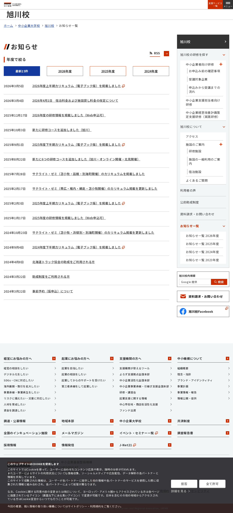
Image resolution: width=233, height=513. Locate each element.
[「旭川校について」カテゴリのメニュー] (224, 126)
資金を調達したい (15, 410)
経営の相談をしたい (16, 368)
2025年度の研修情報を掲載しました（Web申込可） (69, 218)
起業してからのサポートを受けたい (84, 380)
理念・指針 (184, 374)
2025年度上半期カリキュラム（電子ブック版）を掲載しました (78, 203)
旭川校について (191, 126)
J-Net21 (145, 445)
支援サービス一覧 (215, 5)
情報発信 (87, 445)
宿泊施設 (195, 171)
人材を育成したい (15, 404)
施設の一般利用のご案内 (204, 161)
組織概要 (182, 368)
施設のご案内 (195, 144)
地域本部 (87, 421)
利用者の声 (188, 190)
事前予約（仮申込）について (52, 291)
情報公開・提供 (187, 398)
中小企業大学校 (29, 25)
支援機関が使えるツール (135, 368)
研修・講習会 (128, 392)
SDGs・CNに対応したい (19, 380)
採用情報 (30, 445)
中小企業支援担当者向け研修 (203, 102)
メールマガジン (87, 433)
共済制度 (203, 421)
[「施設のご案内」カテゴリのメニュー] (221, 144)
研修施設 (195, 151)
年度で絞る (16, 59)
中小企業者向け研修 (200, 64)
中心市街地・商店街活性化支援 (139, 404)
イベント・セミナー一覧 (145, 433)
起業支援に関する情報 (133, 398)
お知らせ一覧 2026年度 (202, 235)
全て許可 (212, 483)
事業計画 (182, 386)
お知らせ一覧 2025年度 (202, 243)
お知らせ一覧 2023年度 (202, 260)
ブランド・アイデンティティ (195, 380)
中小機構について (203, 358)
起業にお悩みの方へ (87, 358)
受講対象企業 (198, 79)
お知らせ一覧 (189, 226)
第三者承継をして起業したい (79, 386)
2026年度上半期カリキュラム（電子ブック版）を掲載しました (78, 85)
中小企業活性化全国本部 (135, 380)
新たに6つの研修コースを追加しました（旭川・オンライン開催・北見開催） (86, 159)
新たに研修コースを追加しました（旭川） (62, 129)
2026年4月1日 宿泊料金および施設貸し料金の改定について (75, 100)
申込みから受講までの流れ (204, 89)
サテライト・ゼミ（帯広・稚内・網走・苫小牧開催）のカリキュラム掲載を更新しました (94, 188)
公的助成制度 (189, 202)
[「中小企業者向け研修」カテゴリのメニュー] (221, 64)
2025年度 (108, 71)
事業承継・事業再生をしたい (21, 392)
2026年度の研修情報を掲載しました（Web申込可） (69, 115)
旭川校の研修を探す (194, 54)
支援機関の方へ (145, 358)
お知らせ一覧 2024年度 (202, 252)
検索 (219, 282)
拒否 (184, 483)
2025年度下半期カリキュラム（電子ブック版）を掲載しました (78, 144)
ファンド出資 (128, 410)
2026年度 (65, 71)
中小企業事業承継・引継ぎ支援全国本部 (144, 386)
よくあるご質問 (197, 180)
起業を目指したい (73, 368)
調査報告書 (203, 433)
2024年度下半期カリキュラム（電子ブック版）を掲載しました (78, 247)
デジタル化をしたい (16, 374)
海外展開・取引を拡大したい (21, 386)
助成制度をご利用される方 (51, 276)
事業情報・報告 (187, 392)
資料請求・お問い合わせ (197, 214)
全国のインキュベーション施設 (30, 433)
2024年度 (151, 71)
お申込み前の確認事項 (204, 71)
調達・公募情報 (30, 421)
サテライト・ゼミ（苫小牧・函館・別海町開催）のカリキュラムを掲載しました (88, 174)
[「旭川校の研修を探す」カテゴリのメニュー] (224, 54)
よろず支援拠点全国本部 (135, 374)
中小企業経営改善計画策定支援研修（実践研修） (203, 114)
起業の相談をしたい (74, 374)
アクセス (192, 136)
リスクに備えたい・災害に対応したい (27, 398)
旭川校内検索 (187, 275)
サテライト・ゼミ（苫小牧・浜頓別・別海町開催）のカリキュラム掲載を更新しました (93, 232)
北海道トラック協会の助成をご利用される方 (63, 262)
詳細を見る (179, 491)
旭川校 (49, 25)
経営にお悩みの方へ (30, 358)
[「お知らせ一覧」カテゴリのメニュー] (224, 226)
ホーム (8, 25)
